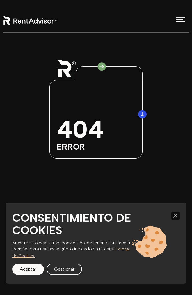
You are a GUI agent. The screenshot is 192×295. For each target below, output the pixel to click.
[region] (96, 243)
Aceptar (28, 269)
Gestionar (64, 269)
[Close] (175, 216)
